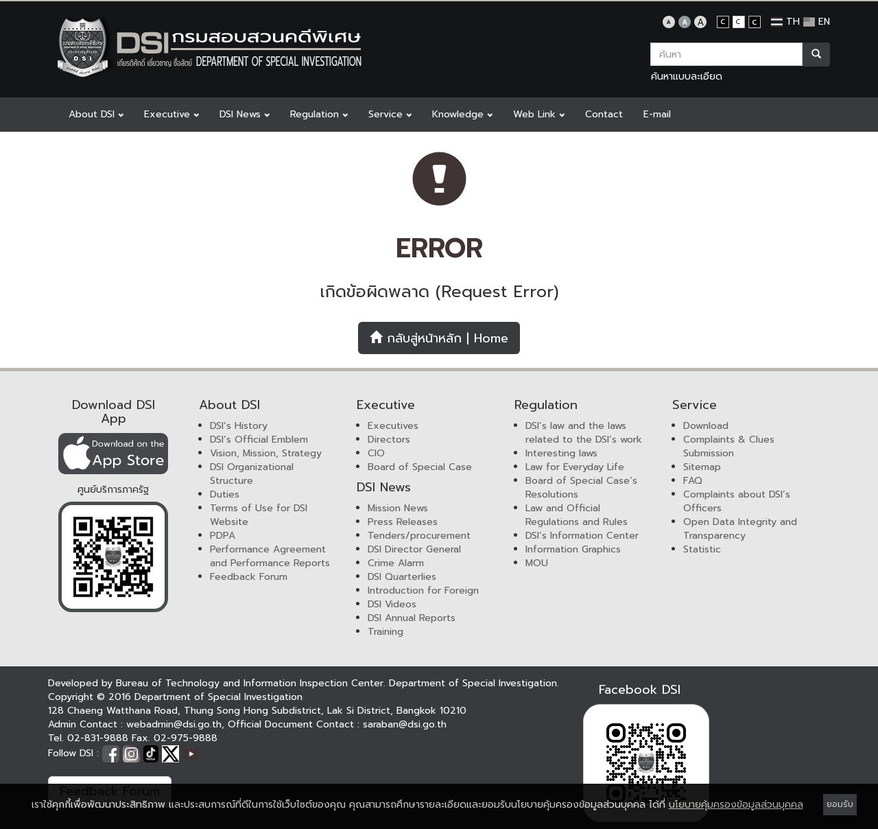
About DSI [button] (96, 114)
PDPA (222, 535)
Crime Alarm (396, 563)
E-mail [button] (657, 114)
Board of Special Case (420, 467)
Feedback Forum (248, 577)
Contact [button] (604, 114)
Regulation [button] (319, 114)
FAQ (692, 481)
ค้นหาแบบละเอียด (686, 76)
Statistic (702, 549)
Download (705, 426)
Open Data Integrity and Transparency (740, 529)
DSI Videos (392, 604)
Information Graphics (573, 549)
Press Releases (403, 522)
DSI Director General (414, 549)
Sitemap (702, 467)
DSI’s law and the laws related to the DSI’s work (583, 433)
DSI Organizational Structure (252, 474)
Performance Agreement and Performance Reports (270, 556)
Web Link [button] (539, 114)
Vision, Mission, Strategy (266, 453)
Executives (393, 426)
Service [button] (390, 114)
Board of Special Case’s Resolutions (581, 488)
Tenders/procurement (419, 535)
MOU (536, 563)
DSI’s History (239, 426)
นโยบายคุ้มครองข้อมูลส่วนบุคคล (736, 804)
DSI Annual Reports (411, 618)
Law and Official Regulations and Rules (576, 515)
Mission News (398, 508)
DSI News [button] (245, 114)
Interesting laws (561, 453)
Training (385, 631)
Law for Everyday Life (574, 467)
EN (816, 21)
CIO (376, 453)
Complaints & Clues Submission (728, 446)
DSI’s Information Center (582, 535)
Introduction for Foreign (423, 590)
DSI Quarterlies (402, 577)
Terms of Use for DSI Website (258, 515)
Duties (224, 494)
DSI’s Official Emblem (259, 439)
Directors (389, 439)
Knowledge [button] (462, 114)
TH (785, 21)
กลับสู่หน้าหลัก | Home (439, 338)
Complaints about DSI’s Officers (736, 501)
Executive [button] (171, 114)
